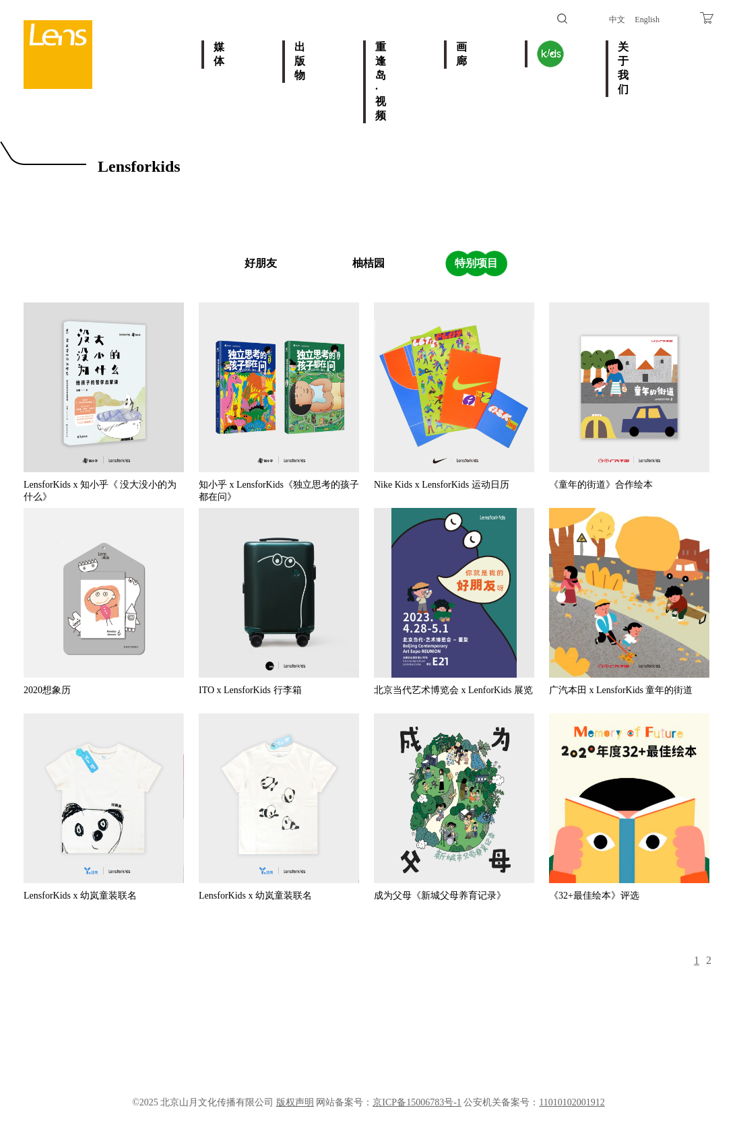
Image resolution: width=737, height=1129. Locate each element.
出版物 (299, 61)
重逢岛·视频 (380, 81)
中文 (617, 19)
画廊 (461, 54)
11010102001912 (571, 1102)
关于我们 (623, 68)
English (647, 19)
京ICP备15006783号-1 (417, 1102)
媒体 (219, 54)
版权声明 (295, 1102)
